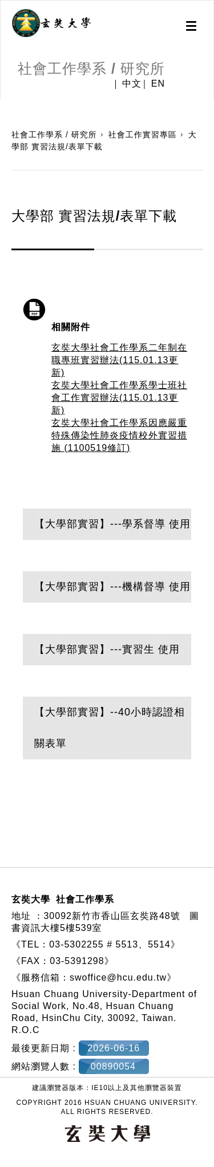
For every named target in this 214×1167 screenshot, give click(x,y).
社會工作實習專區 (142, 134)
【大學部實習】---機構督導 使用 (112, 586)
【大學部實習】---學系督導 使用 (112, 524)
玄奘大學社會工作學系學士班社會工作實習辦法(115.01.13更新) (119, 397)
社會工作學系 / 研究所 (54, 134)
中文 (132, 83)
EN (158, 83)
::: (4, 105)
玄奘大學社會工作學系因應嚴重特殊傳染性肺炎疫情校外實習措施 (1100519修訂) (119, 435)
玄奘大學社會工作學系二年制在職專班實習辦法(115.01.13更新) (119, 360)
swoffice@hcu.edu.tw (118, 977)
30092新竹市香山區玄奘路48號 (111, 916)
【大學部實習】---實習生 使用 (107, 649)
